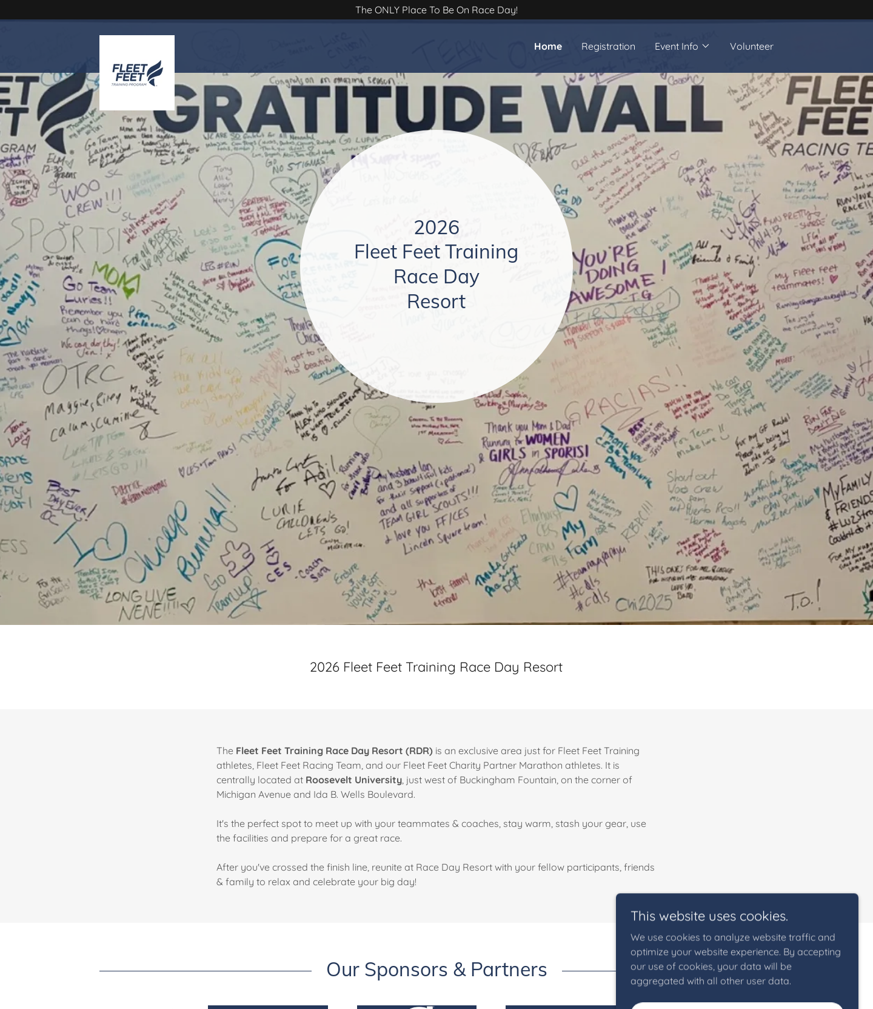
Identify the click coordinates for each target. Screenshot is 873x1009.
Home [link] (548, 46)
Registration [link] (608, 46)
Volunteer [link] (752, 46)
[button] (683, 46)
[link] (183, 40)
